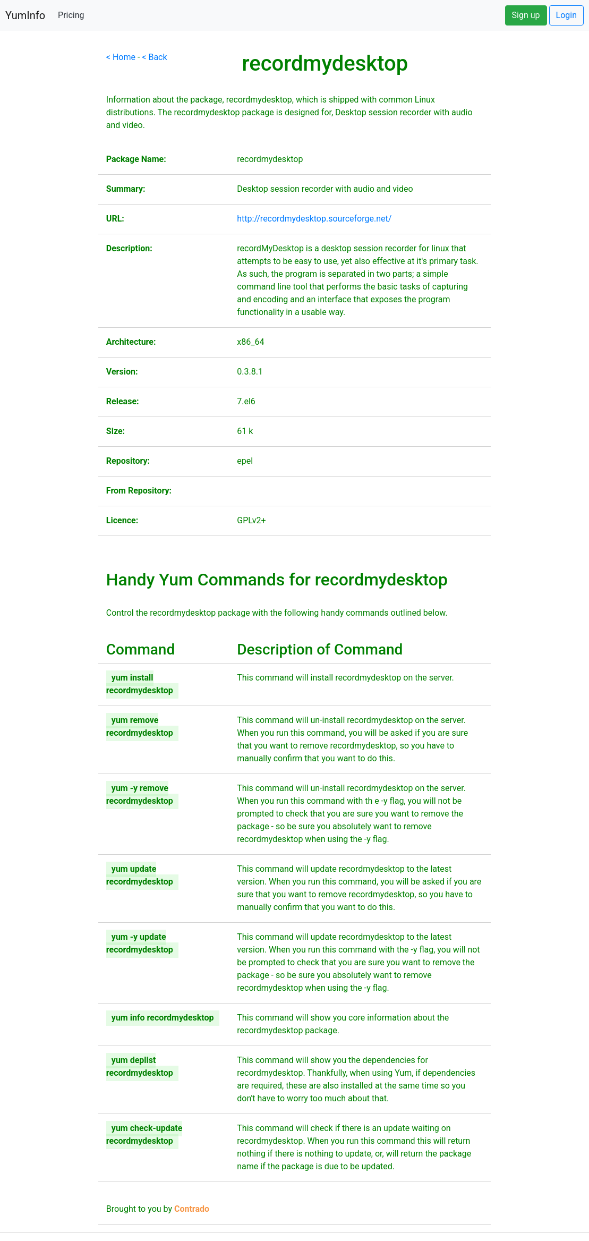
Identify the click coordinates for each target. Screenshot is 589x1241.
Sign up (526, 15)
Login (566, 15)
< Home (120, 57)
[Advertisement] (49, 210)
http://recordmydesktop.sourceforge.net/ (314, 219)
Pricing (71, 15)
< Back (154, 57)
